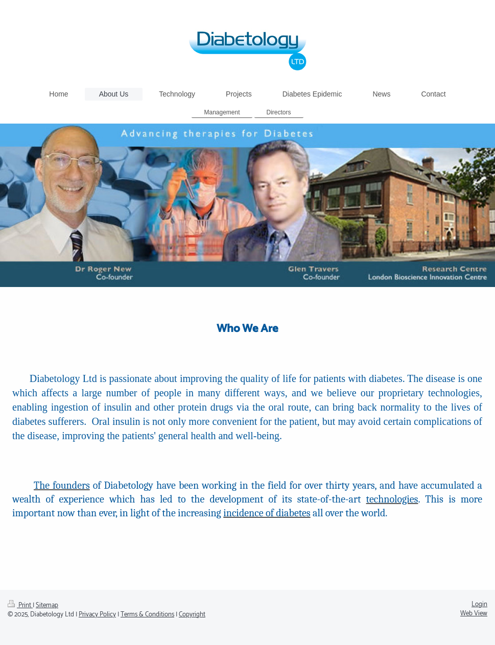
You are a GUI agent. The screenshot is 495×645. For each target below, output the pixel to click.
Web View (473, 613)
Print (20, 605)
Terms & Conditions (147, 614)
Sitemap (47, 605)
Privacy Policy (97, 614)
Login (479, 604)
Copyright (192, 614)
